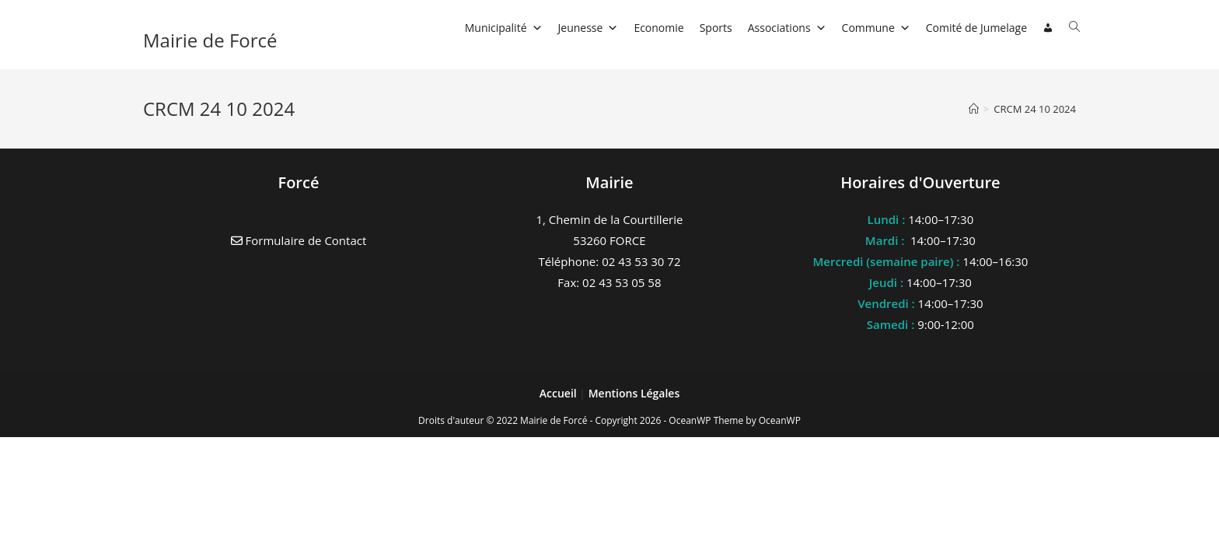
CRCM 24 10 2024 (1035, 109)
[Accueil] (974, 109)
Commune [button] (876, 27)
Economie (658, 27)
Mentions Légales (634, 393)
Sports (716, 27)
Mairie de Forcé (210, 40)
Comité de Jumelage (976, 27)
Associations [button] (787, 27)
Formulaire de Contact (299, 240)
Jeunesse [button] (588, 27)
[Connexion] (1048, 28)
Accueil (560, 393)
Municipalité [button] (504, 27)
